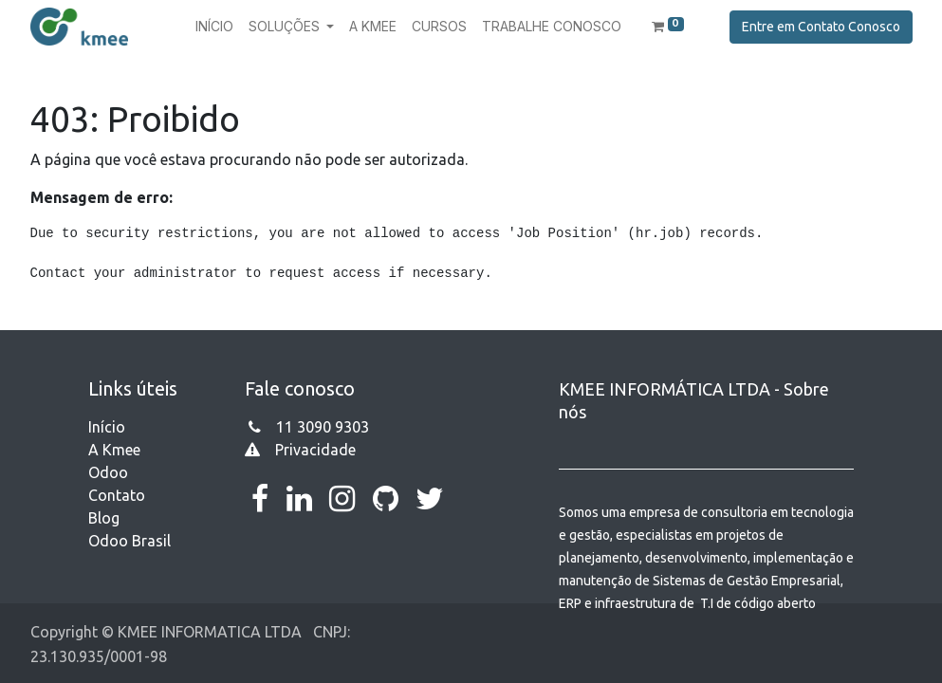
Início (106, 426)
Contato (116, 495)
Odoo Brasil (129, 540)
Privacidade (315, 449)
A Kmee (114, 449)
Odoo (108, 472)
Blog (104, 517)
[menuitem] (214, 26)
